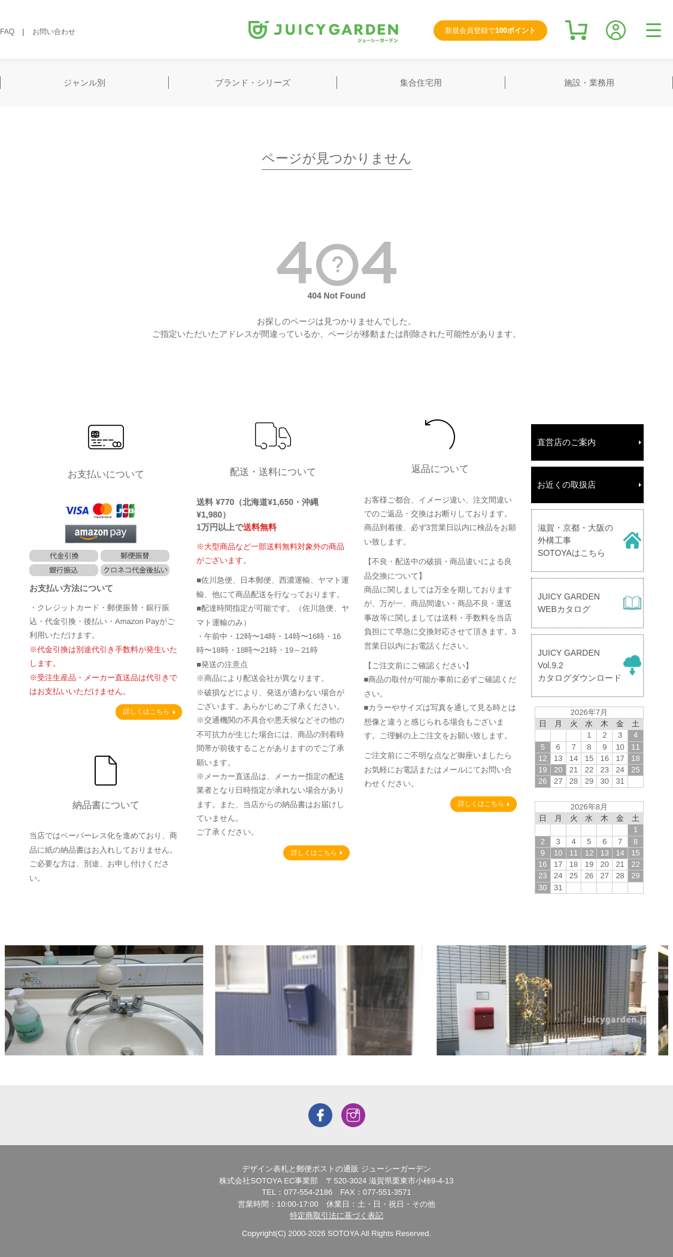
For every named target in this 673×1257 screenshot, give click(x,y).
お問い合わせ (53, 32)
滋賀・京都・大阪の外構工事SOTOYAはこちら (575, 540)
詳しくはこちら (146, 711)
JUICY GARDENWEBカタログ (569, 603)
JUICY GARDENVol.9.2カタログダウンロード (580, 665)
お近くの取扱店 (566, 484)
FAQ (7, 32)
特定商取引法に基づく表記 (336, 1215)
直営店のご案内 (566, 442)
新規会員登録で (490, 30)
